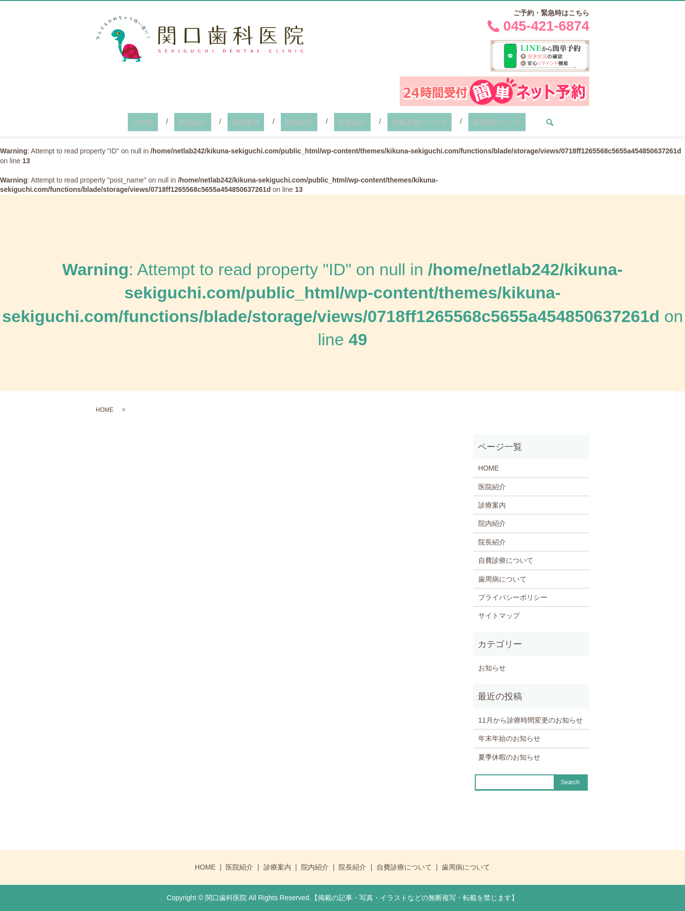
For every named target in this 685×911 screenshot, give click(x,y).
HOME (169, 122)
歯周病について (470, 122)
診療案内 (255, 122)
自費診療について (401, 122)
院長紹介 (343, 122)
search (518, 122)
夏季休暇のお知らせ (509, 757)
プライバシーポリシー (512, 597)
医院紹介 (211, 122)
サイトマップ (499, 615)
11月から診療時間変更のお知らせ (530, 720)
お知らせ (492, 668)
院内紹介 (299, 122)
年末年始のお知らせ (509, 738)
